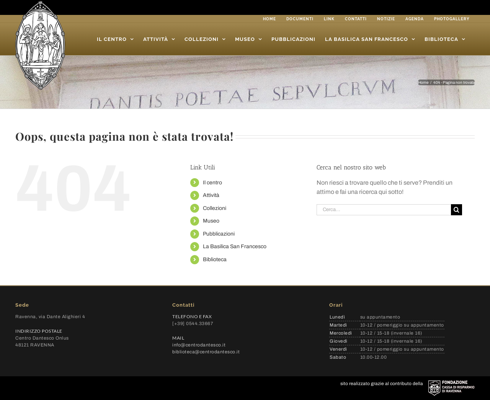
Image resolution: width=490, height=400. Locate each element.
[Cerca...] (384, 209)
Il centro (212, 182)
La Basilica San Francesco (234, 246)
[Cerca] (456, 209)
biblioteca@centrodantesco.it (206, 351)
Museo (211, 221)
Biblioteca (215, 259)
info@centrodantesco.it (198, 345)
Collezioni (214, 208)
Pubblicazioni (219, 234)
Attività (211, 195)
